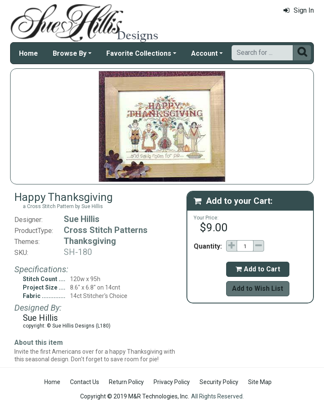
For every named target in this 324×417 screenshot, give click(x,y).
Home (28, 53)
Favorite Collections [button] (138, 53)
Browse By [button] (69, 53)
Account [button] (204, 53)
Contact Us (84, 382)
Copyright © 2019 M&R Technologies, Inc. (134, 396)
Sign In (299, 10)
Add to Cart (257, 269)
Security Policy (219, 382)
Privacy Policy (172, 382)
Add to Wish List (257, 288)
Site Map (260, 382)
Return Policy (126, 382)
